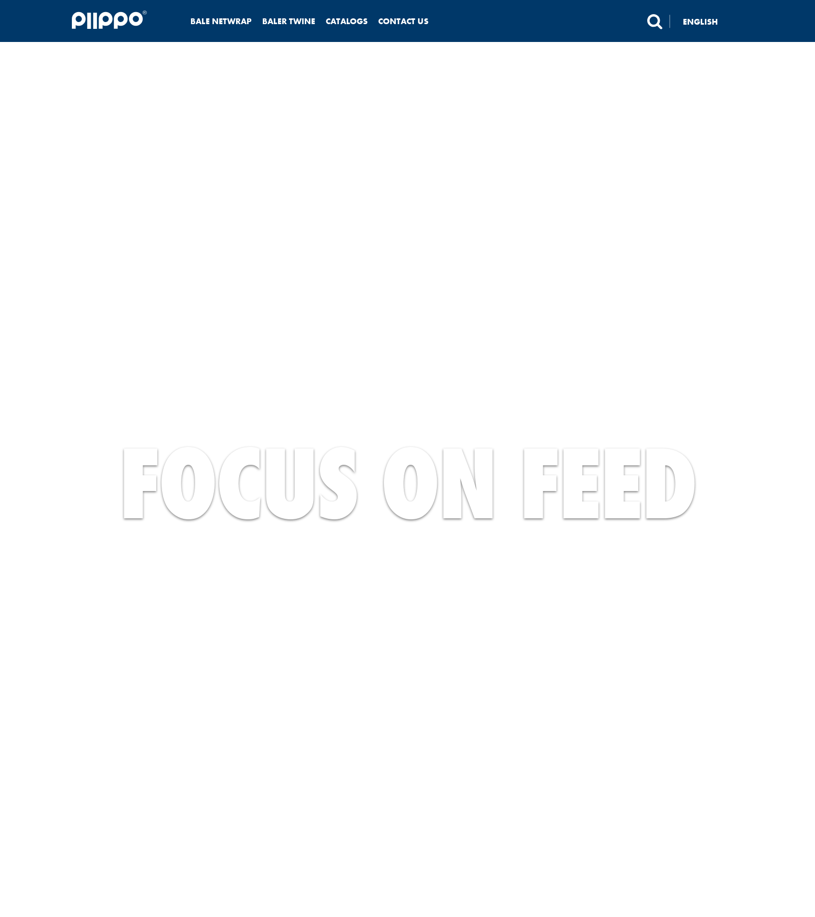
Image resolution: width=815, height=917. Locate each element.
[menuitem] (707, 21)
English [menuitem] (700, 21)
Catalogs (347, 21)
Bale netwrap (221, 21)
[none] (707, 21)
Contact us (403, 21)
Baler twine (288, 21)
